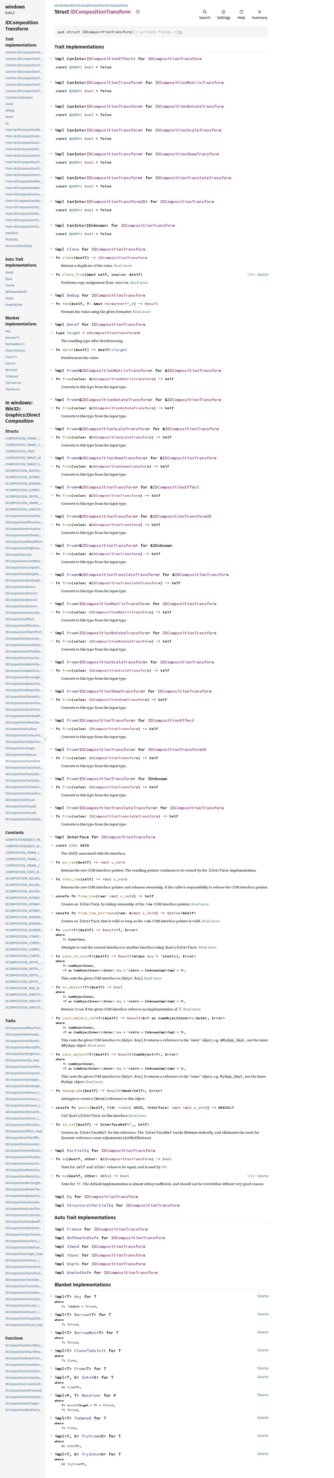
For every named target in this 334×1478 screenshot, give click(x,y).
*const (126, 1107)
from (66, 379)
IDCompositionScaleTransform (188, 130)
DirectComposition (113, 5)
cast (66, 930)
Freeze (74, 1229)
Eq (69, 1196)
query (83, 1107)
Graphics (89, 5)
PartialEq (78, 1150)
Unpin (73, 1263)
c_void (118, 862)
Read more (123, 265)
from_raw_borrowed (97, 913)
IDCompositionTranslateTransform (193, 177)
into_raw (71, 879)
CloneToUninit (90, 1350)
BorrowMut (85, 1332)
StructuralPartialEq (90, 1205)
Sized (91, 1306)
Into (86, 1377)
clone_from (73, 274)
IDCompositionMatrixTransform (189, 82)
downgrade (72, 1090)
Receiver (91, 1395)
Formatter (115, 303)
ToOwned (82, 1418)
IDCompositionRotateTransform (189, 106)
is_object (72, 987)
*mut (105, 862)
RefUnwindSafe (83, 1237)
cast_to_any (74, 956)
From (72, 370)
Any (150, 956)
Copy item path (137, 11)
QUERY (74, 67)
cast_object (74, 1054)
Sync (74, 1255)
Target (73, 332)
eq (64, 1159)
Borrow (81, 1314)
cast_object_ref (79, 1018)
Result (151, 303)
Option (173, 913)
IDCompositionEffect (109, 58)
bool (89, 67)
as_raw (69, 862)
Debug (73, 295)
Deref (73, 324)
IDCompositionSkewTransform (187, 153)
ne (64, 1176)
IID (72, 845)
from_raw (87, 896)
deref (68, 349)
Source (262, 274)
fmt (65, 303)
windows (61, 5)
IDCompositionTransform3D (115, 201)
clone (68, 257)
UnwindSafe (79, 1272)
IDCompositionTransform (175, 58)
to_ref (69, 1124)
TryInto (90, 1454)
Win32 (75, 5)
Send (74, 1246)
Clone (73, 249)
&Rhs (104, 1176)
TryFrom (90, 1436)
